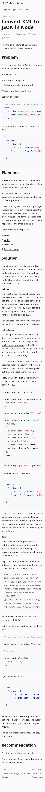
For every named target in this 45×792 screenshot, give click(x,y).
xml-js (7, 240)
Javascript (22, 34)
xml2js (7, 235)
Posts (11, 16)
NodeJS (34, 34)
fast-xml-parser (11, 249)
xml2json (8, 244)
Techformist (11, 3)
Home (4, 16)
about (27, 9)
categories (6, 9)
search (20, 9)
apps (14, 9)
